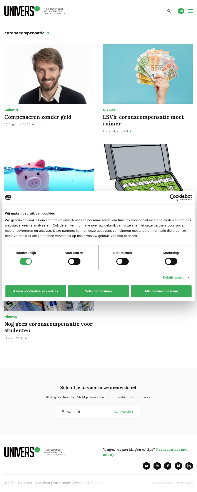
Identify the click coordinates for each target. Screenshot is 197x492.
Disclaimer (42, 482)
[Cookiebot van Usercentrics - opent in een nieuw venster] (173, 197)
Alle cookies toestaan (161, 291)
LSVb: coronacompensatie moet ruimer (143, 120)
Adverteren (61, 482)
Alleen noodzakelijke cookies (35, 291)
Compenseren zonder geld (38, 117)
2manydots (184, 483)
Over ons (25, 482)
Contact (97, 482)
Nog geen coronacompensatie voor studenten (48, 327)
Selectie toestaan (98, 291)
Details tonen (173, 277)
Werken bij (81, 482)
